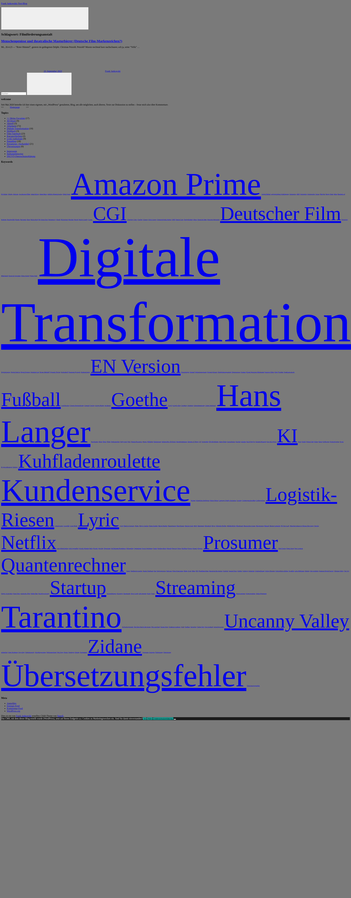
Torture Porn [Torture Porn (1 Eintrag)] (164, 627)
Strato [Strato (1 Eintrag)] (153, 593)
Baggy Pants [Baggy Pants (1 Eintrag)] (329, 194)
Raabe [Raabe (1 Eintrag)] (128, 571)
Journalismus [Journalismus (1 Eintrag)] (231, 442)
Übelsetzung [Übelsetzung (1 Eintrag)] (159, 652)
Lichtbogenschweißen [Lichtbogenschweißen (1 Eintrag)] (249, 500)
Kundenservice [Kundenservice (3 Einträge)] (95, 490)
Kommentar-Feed (15, 708)
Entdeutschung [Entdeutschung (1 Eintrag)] (85, 372)
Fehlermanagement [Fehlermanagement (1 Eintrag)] (201, 372)
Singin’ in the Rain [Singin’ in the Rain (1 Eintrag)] (6, 593)
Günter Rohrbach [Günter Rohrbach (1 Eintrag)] (210, 405)
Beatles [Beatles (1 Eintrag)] (17, 219)
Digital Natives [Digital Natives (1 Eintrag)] (15, 372)
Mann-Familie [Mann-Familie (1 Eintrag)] (153, 526)
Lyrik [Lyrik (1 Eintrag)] (121, 526)
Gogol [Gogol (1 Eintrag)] (170, 405)
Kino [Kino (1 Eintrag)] (299, 442)
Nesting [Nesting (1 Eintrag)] (316, 526)
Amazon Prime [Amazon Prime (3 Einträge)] (166, 184)
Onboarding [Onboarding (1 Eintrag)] (130, 548)
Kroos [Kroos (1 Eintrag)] (342, 442)
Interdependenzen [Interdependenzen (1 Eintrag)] (181, 442)
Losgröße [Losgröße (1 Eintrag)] (66, 526)
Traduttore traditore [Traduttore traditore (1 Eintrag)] (174, 627)
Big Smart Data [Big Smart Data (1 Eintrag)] (43, 219)
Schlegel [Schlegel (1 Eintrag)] (245, 571)
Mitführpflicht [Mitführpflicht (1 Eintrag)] (231, 526)
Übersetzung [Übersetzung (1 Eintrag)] (167, 652)
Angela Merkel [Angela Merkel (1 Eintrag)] (266, 194)
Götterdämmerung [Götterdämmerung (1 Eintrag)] (199, 405)
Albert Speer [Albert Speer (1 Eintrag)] (66, 194)
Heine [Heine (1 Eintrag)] (100, 442)
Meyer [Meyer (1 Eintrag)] (214, 526)
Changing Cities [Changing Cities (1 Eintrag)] (132, 219)
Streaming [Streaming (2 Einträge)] (195, 587)
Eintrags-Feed (13, 706)
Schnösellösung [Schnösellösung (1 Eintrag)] (260, 571)
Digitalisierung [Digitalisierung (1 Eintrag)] (5, 372)
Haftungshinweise (15, 154)
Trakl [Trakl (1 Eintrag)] (182, 627)
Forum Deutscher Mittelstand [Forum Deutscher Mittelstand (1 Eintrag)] (255, 372)
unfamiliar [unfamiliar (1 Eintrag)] (4, 652)
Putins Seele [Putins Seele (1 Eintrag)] (290, 548)
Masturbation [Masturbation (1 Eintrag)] (172, 526)
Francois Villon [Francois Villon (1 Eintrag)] (269, 372)
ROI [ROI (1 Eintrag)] (197, 571)
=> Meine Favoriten (16, 118)
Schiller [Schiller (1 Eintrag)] (239, 571)
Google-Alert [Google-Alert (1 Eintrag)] (177, 405)
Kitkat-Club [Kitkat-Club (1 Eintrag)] (310, 442)
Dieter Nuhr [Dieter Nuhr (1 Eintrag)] (33, 276)
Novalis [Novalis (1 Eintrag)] (95, 548)
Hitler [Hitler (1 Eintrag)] (109, 442)
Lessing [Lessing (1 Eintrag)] (239, 500)
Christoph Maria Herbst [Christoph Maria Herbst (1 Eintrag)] (164, 219)
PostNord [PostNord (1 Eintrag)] (184, 548)
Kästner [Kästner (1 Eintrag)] (193, 500)
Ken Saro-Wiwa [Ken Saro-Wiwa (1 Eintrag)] (272, 442)
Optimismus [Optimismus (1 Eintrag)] (137, 548)
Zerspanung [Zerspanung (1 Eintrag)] (83, 652)
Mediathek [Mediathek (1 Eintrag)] (201, 526)
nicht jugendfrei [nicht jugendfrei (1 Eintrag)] (73, 548)
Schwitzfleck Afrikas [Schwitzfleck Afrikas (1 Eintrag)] (282, 571)
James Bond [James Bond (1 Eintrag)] (222, 442)
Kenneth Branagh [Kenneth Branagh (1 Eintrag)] (261, 442)
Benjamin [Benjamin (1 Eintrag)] (23, 219)
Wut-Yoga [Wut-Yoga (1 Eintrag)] (60, 652)
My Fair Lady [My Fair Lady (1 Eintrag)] (285, 526)
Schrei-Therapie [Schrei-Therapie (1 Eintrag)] (270, 571)
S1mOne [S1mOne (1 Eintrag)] (225, 571)
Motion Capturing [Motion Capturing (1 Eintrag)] (275, 526)
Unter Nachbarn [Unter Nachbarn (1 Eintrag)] (13, 652)
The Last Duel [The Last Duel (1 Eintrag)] (155, 627)
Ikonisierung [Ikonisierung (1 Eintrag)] (157, 442)
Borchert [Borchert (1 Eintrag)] (71, 219)
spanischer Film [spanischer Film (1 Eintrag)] (25, 593)
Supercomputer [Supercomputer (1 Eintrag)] (240, 593)
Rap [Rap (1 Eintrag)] (155, 571)
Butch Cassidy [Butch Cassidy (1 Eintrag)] (83, 219)
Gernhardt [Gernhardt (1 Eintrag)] (108, 405)
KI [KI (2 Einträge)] (287, 436)
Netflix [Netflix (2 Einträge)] (28, 542)
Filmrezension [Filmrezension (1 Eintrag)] (236, 372)
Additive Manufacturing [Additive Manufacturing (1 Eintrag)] (54, 194)
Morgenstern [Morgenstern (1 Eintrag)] (260, 526)
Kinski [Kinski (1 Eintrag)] (304, 442)
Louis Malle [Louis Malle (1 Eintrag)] (73, 526)
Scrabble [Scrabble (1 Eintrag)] (291, 571)
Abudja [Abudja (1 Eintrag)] (10, 194)
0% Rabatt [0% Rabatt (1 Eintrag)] (4, 194)
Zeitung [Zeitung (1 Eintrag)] (77, 652)
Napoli (60, 716)
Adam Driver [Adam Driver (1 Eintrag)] (35, 194)
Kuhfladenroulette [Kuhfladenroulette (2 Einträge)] (89, 461)
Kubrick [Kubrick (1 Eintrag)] (15, 467)
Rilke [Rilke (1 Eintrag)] (193, 571)
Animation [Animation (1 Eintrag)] (292, 194)
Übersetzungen (13, 146)
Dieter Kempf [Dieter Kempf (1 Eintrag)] (25, 276)
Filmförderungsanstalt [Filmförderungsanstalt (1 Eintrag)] (224, 372)
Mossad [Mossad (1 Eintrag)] (266, 526)
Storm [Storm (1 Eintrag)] (149, 593)
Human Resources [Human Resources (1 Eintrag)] (136, 442)
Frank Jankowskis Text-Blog (14, 3)
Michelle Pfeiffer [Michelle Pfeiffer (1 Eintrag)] (221, 526)
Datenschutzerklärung (163, 719)
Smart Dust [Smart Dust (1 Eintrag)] (16, 593)
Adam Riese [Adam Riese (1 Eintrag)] (43, 194)
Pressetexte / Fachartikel (18, 144)
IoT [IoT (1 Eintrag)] (200, 442)
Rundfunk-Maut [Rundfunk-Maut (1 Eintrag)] (204, 571)
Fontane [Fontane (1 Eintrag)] (243, 372)
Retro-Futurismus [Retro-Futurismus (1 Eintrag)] (178, 571)
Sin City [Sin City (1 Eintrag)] (346, 571)
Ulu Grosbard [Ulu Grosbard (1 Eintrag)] (209, 627)
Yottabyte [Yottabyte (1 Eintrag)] (71, 652)
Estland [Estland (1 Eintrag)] (192, 372)
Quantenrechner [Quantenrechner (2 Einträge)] (63, 565)
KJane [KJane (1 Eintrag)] (316, 442)
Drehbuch (11, 131)
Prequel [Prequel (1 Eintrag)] (195, 548)
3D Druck (11, 121)
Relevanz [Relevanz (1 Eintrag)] (169, 571)
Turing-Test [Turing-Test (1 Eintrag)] (200, 627)
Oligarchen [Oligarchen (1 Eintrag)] (107, 548)
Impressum (12, 151)
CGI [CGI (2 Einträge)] (110, 213)
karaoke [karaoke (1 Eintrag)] (243, 442)
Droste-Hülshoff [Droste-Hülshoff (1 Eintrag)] (45, 372)
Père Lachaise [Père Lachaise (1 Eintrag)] (299, 548)
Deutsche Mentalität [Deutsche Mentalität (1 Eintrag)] (213, 219)
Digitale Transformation (18, 128)
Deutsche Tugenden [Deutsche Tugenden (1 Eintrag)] (15, 276)
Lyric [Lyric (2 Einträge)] (98, 520)
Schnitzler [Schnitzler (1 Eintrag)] (251, 571)
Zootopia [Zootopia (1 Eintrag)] (152, 652)
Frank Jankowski (112, 71)
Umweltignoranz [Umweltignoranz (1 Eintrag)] (219, 627)
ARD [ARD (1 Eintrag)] (298, 194)
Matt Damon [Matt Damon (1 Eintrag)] (180, 526)
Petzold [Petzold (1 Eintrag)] (169, 548)
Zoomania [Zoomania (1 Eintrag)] (146, 652)
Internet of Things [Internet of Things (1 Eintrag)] (193, 442)
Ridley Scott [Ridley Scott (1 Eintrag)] (187, 571)
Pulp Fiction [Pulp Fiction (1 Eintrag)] (282, 548)
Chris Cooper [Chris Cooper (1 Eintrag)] (152, 219)
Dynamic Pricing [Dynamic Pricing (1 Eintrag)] (55, 372)
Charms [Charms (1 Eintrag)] (145, 219)
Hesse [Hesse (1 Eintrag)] (104, 442)
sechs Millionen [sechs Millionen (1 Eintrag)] (299, 571)
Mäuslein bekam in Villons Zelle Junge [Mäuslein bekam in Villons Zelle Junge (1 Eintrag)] (302, 526)
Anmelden (11, 703)
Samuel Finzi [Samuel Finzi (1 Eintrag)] (233, 571)
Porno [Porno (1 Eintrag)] (179, 548)
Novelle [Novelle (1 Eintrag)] (100, 548)
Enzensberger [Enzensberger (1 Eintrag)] (185, 372)
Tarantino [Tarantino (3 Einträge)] (61, 616)
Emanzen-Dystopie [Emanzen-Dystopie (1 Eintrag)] (74, 372)
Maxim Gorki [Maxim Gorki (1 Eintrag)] (189, 526)
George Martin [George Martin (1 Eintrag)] (99, 405)
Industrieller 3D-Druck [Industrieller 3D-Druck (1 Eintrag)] (169, 442)
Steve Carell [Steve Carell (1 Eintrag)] (134, 593)
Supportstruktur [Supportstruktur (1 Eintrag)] (251, 593)
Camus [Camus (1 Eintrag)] (90, 219)
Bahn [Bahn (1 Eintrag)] (335, 194)
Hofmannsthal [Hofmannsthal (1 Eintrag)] (115, 442)
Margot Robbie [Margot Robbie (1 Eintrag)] (163, 526)
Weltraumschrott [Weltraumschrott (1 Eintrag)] (52, 652)
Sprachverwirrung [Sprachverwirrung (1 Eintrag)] (43, 593)
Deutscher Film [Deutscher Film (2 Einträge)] (280, 213)
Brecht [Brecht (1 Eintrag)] (76, 219)
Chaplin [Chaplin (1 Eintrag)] (140, 219)
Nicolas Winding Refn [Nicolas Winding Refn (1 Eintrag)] (86, 548)
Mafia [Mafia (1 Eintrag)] (137, 526)
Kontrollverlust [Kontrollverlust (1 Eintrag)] (334, 442)
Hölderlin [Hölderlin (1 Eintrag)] (150, 442)
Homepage (15, 107)
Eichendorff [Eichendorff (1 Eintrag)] (64, 372)
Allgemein (11, 126)
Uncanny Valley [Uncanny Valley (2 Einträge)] (286, 621)
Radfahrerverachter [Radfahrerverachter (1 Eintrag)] (136, 571)
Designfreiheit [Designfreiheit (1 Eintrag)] (188, 219)
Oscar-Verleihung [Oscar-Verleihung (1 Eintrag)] (147, 548)
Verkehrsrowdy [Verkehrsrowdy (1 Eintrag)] (29, 652)
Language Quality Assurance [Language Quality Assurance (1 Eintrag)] (227, 500)
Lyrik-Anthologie (15, 139)
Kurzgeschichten (14, 136)
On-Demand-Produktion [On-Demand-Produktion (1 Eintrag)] (118, 548)
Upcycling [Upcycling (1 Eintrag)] (21, 652)
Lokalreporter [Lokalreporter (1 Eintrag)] (59, 526)
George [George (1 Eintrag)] (92, 405)
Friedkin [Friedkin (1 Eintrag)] (280, 372)
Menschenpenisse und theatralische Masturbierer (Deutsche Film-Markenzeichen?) (61, 41)
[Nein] (175, 719)
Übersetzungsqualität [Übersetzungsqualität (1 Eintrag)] (253, 686)
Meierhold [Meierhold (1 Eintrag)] (208, 526)
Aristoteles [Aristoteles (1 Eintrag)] (303, 194)
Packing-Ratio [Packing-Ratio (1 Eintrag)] (161, 548)
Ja (145, 719)
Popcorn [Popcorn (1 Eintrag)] (174, 548)
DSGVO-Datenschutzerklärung (21, 156)
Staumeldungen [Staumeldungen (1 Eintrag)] (111, 593)
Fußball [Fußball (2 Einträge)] (31, 399)
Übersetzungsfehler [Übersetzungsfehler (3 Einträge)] (123, 675)
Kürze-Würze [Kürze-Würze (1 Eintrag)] (214, 500)
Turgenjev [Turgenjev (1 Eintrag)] (193, 627)
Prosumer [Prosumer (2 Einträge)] (240, 542)
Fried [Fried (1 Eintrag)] (276, 372)
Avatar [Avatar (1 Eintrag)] (318, 194)
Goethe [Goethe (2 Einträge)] (139, 399)
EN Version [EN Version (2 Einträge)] (135, 366)
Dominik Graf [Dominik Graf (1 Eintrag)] (35, 372)
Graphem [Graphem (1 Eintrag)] (184, 405)
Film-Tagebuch (14, 133)
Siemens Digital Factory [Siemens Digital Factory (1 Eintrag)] (326, 571)
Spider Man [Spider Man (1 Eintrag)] (34, 593)
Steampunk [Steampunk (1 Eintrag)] (126, 593)
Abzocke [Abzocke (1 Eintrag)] (15, 194)
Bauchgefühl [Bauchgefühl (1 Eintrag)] (11, 219)
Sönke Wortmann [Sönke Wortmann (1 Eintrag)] (261, 593)
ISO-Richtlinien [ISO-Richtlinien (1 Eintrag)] (213, 442)
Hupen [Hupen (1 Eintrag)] (145, 442)
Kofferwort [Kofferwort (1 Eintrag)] (326, 442)
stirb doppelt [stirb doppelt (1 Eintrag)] (142, 593)
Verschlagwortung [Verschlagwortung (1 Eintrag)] (40, 652)
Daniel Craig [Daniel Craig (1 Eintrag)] (180, 219)
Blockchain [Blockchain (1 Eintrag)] (64, 219)
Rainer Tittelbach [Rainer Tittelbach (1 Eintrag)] (148, 571)
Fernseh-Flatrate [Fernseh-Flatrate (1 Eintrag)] (212, 372)
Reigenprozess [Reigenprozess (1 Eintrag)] (161, 571)
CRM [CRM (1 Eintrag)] (173, 219)
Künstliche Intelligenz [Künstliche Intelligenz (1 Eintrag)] (202, 500)
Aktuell (10, 123)
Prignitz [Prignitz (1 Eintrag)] (200, 548)
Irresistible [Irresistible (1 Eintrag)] (205, 442)
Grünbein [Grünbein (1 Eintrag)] (190, 405)
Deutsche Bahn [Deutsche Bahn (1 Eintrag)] (202, 219)
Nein (150, 719)
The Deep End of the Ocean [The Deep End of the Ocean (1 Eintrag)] (142, 627)
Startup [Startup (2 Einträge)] (78, 587)
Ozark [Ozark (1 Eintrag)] (155, 548)
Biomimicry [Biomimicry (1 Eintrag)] (52, 219)
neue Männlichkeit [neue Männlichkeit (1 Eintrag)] (62, 548)
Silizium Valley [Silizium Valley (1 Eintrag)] (339, 571)
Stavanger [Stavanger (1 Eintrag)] (120, 593)
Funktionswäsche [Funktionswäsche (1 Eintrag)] (289, 372)
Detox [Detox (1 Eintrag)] (195, 219)
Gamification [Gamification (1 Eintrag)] (65, 405)
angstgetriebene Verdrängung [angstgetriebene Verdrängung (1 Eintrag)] (280, 194)
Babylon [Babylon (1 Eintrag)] (322, 194)
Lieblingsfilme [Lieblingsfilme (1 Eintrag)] (260, 500)
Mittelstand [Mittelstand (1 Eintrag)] (239, 526)
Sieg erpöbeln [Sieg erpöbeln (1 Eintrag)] (314, 571)
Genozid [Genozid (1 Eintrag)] (87, 405)
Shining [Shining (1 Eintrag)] (307, 571)
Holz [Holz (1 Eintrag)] (129, 442)
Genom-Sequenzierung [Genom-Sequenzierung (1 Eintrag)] (77, 405)
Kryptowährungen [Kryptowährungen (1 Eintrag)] (6, 467)
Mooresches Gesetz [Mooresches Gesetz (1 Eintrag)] (249, 526)
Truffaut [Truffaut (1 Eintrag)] (187, 627)
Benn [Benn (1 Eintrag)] (28, 219)
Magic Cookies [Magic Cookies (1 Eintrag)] (144, 526)
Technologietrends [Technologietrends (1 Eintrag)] (127, 627)
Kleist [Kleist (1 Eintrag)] (320, 442)
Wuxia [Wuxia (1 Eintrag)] (66, 652)
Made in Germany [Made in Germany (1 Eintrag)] (129, 526)
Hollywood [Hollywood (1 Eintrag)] (123, 442)
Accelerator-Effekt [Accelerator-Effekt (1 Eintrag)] (24, 194)
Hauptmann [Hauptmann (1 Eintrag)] (94, 442)
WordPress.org (13, 711)
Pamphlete (11, 141)
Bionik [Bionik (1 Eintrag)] (58, 219)
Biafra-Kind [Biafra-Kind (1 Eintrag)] (34, 219)
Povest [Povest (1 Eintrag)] (190, 548)
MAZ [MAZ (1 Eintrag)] (195, 526)
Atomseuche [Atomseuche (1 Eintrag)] (311, 194)
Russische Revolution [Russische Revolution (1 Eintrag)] (215, 571)
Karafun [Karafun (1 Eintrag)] (238, 442)
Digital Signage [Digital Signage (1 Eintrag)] (25, 372)
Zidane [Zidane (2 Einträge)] (115, 646)
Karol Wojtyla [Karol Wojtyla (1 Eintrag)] (250, 442)
